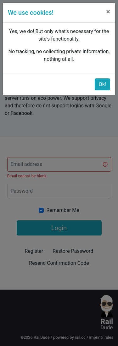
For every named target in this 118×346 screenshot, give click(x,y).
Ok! (102, 84)
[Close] (108, 11)
